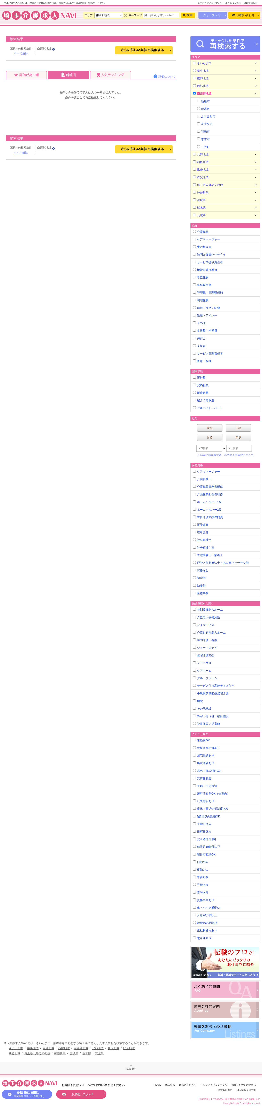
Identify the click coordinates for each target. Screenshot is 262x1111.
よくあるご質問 (233, 2)
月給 (210, 437)
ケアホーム (202, 670)
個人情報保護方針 (246, 1090)
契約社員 (200, 385)
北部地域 (200, 154)
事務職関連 (202, 285)
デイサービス (203, 625)
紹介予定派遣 (203, 400)
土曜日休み (202, 824)
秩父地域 (200, 177)
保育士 (199, 338)
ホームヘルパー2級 (207, 509)
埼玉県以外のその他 (208, 185)
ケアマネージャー (206, 239)
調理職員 (200, 300)
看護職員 (200, 277)
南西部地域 (202, 93)
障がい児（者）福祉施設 (211, 716)
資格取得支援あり (206, 748)
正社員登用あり (205, 930)
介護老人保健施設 (206, 617)
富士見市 (205, 124)
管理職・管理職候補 (208, 292)
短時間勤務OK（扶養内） (211, 793)
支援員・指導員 (205, 330)
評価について (167, 76)
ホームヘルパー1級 (207, 502)
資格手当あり (203, 900)
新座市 (203, 101)
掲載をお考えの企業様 (243, 1084)
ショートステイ (205, 647)
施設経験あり (203, 763)
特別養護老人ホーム (208, 609)
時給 (210, 428)
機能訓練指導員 (205, 269)
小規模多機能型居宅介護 (211, 693)
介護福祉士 (202, 479)
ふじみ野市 (206, 116)
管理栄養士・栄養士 (208, 555)
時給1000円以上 (205, 922)
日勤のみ (200, 862)
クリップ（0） (212, 15)
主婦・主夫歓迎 (205, 786)
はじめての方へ (187, 1084)
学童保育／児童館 (206, 723)
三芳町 (203, 147)
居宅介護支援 (203, 655)
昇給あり (200, 884)
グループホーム (205, 678)
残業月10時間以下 (206, 846)
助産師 (199, 585)
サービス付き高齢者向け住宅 (213, 685)
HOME (157, 1084)
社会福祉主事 (203, 547)
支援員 (199, 346)
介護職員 (200, 231)
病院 (198, 701)
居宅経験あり (203, 755)
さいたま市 (202, 63)
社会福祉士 (202, 539)
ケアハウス (202, 663)
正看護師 (200, 524)
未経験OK (201, 740)
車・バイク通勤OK (207, 907)
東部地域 (200, 78)
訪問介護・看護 (205, 640)
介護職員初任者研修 (208, 494)
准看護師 (200, 532)
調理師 (199, 578)
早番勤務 (200, 877)
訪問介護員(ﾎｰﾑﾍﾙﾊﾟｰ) (209, 254)
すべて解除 (21, 53)
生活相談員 (202, 247)
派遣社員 (200, 392)
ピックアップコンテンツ (210, 2)
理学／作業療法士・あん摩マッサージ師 (221, 562)
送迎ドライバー (205, 315)
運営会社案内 (250, 2)
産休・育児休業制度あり (211, 808)
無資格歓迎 (202, 778)
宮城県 (199, 200)
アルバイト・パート (208, 408)
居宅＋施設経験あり (208, 770)
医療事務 (200, 593)
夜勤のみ (200, 869)
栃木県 (199, 207)
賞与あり (200, 892)
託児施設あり (203, 801)
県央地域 (200, 70)
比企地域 (200, 169)
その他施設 (202, 708)
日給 (238, 428)
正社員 (199, 377)
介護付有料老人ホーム (209, 632)
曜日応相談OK (204, 854)
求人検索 (170, 1084)
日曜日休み (202, 831)
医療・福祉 (202, 361)
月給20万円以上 (205, 915)
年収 (238, 437)
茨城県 (199, 215)
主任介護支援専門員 (208, 517)
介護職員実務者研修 (208, 486)
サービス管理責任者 (208, 353)
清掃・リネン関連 (206, 308)
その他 (199, 323)
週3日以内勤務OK (206, 816)
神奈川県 (200, 192)
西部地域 (200, 86)
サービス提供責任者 (208, 262)
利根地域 (200, 162)
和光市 (203, 131)
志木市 (203, 139)
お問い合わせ (245, 15)
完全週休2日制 (204, 839)
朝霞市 (203, 108)
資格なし (200, 570)
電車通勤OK (203, 938)
